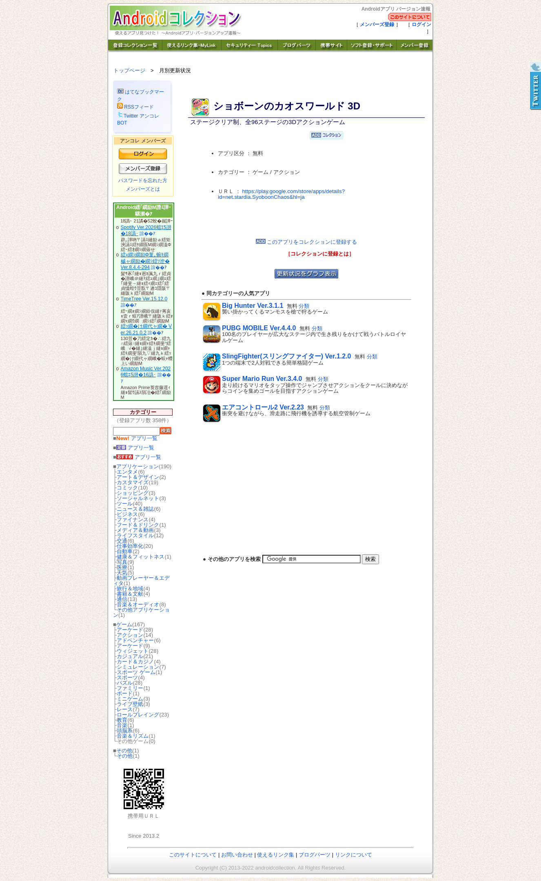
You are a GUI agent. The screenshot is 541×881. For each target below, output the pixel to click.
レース (125, 709)
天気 (122, 573)
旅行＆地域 (130, 588)
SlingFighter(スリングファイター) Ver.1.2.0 (286, 356)
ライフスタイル (135, 535)
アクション (130, 635)
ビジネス (127, 514)
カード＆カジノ (135, 662)
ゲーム (124, 624)
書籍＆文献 (130, 594)
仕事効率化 (130, 546)
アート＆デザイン (138, 477)
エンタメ (127, 472)
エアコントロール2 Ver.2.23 (263, 407)
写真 (122, 562)
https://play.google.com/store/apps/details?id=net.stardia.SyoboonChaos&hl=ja (281, 194)
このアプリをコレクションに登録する (306, 242)
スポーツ (127, 677)
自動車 (125, 551)
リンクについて (353, 855)
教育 (122, 720)
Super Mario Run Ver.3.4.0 (262, 378)
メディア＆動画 (135, 530)
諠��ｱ (147, 233)
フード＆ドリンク (138, 525)
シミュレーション (138, 667)
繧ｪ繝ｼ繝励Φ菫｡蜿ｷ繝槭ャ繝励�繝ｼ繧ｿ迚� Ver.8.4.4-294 (145, 261)
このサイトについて (193, 855)
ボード (125, 693)
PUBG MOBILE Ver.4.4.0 (259, 328)
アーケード (130, 630)
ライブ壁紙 (130, 704)
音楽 (122, 725)
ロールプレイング (138, 715)
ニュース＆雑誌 (135, 509)
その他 (124, 751)
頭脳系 (125, 730)
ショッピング (133, 493)
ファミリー (130, 688)
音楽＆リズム (133, 736)
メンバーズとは (143, 189)
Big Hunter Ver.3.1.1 (252, 305)
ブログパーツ (314, 855)
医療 (122, 567)
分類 (304, 306)
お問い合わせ (237, 855)
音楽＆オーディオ (138, 604)
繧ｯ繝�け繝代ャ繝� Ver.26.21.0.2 (146, 329)
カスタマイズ (133, 482)
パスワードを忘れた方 (142, 180)
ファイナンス (133, 519)
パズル (125, 683)
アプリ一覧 (136, 438)
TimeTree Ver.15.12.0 (144, 299)
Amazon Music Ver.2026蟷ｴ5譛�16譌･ (146, 372)
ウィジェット (133, 651)
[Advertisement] (306, 219)
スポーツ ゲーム (136, 672)
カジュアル (130, 656)
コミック (127, 488)
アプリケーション (137, 466)
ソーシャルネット (138, 498)
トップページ (129, 70)
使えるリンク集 (275, 855)
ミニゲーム (130, 699)
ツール (125, 504)
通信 (122, 599)
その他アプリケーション (141, 612)
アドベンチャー (135, 640)
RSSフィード (135, 107)
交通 (122, 541)
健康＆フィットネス (140, 557)
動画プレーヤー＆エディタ (141, 580)
